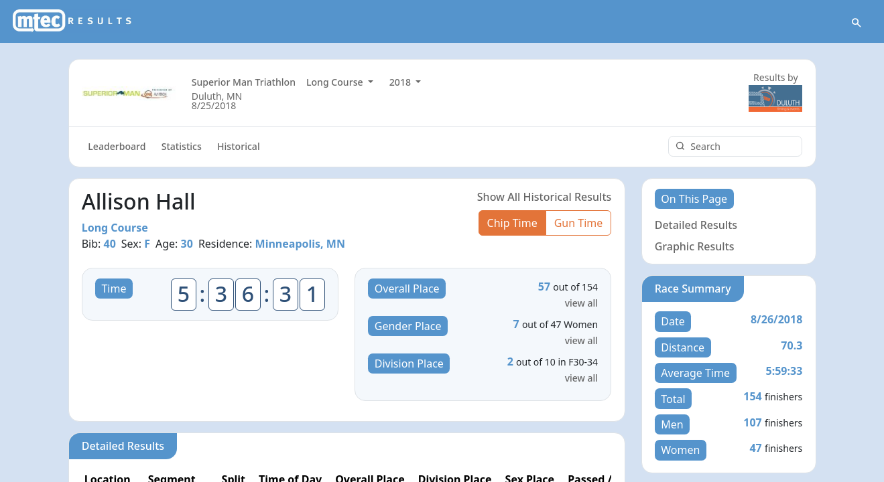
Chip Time (512, 223)
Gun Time (578, 223)
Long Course (335, 82)
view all (581, 303)
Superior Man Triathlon (244, 82)
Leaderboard (116, 146)
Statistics (182, 146)
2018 (401, 82)
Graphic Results (695, 246)
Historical (238, 146)
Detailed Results (696, 225)
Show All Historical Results (544, 196)
